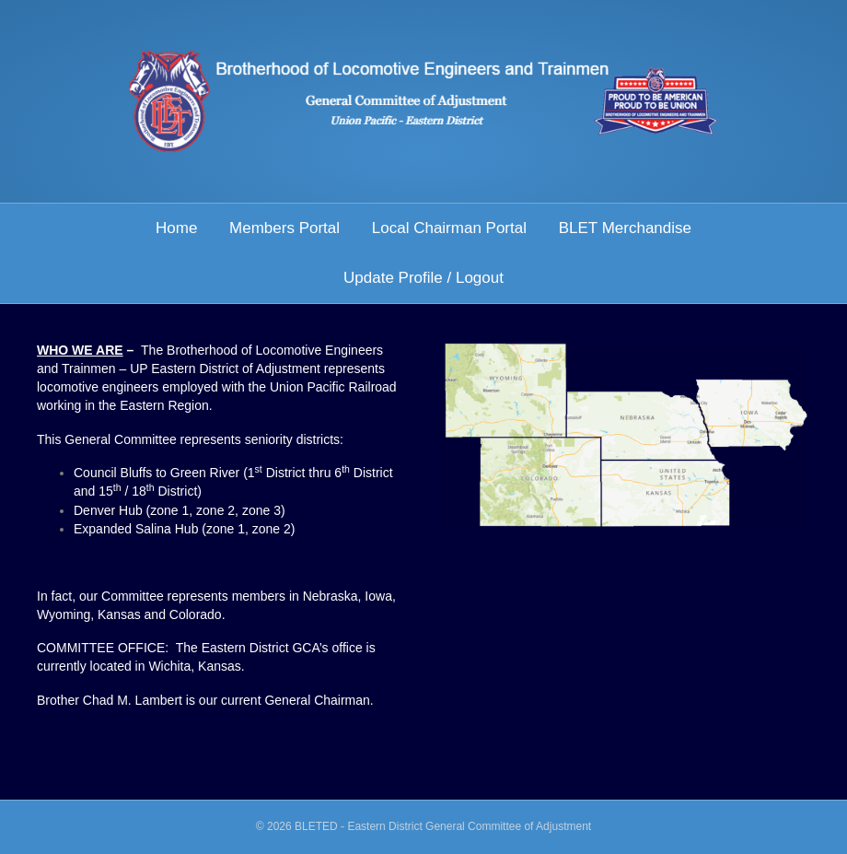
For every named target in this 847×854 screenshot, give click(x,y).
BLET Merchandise (625, 228)
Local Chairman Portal (449, 228)
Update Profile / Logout (423, 278)
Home (176, 228)
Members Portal (284, 228)
